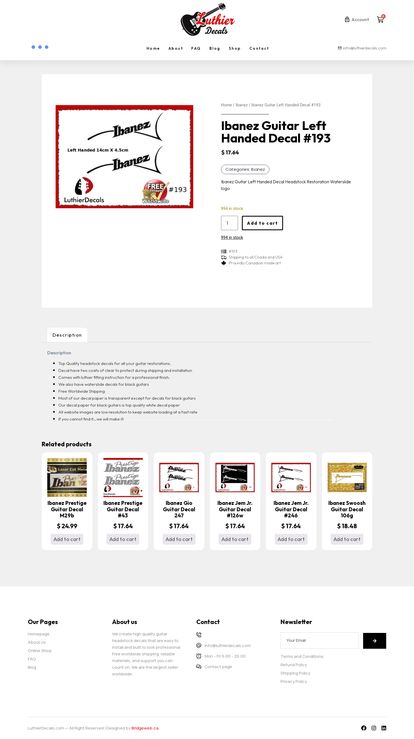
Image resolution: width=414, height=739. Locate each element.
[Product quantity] (229, 223)
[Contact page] (198, 666)
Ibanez (241, 104)
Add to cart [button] (67, 539)
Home (153, 48)
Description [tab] (67, 335)
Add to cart (262, 223)
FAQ (196, 48)
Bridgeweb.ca (145, 728)
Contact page (218, 667)
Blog (214, 48)
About (175, 48)
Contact (259, 48)
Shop (235, 48)
